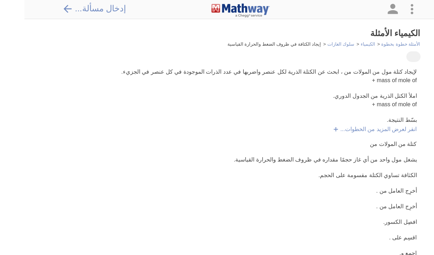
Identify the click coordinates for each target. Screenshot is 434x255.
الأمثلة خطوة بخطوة (376, 44)
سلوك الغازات (316, 44)
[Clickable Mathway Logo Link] (216, 11)
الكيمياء (343, 44)
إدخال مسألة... (70, 8)
